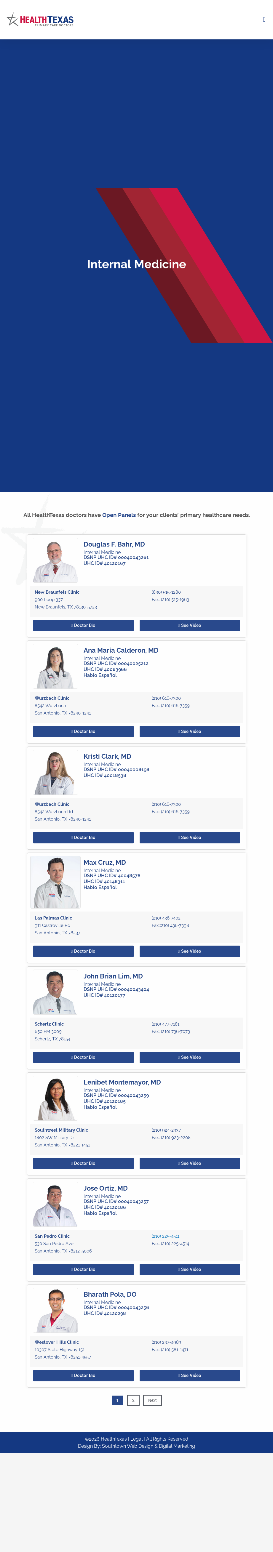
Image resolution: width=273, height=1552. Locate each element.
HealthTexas (114, 1439)
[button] (264, 20)
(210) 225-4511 (165, 1389)
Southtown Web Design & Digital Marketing (148, 1446)
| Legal (136, 1439)
